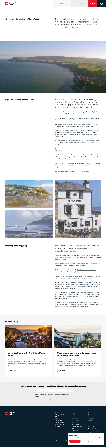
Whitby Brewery (61, 163)
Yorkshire (74, 417)
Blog (56, 418)
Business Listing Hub (93, 431)
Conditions (58, 420)
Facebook (91, 415)
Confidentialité (59, 422)
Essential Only (86, 441)
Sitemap (57, 426)
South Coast (75, 422)
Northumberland (77, 415)
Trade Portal (92, 429)
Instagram (91, 418)
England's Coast (10, 3)
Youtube (90, 420)
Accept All (75, 441)
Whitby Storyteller (76, 292)
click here (85, 403)
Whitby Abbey (83, 276)
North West (75, 430)
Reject (94, 441)
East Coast (75, 418)
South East (75, 420)
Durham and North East (77, 427)
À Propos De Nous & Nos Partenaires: (61, 416)
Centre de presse (93, 427)
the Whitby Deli (73, 282)
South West (75, 424)
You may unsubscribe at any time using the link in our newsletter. (48, 399)
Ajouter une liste (60, 424)
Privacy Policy (99, 438)
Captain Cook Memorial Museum (86, 270)
